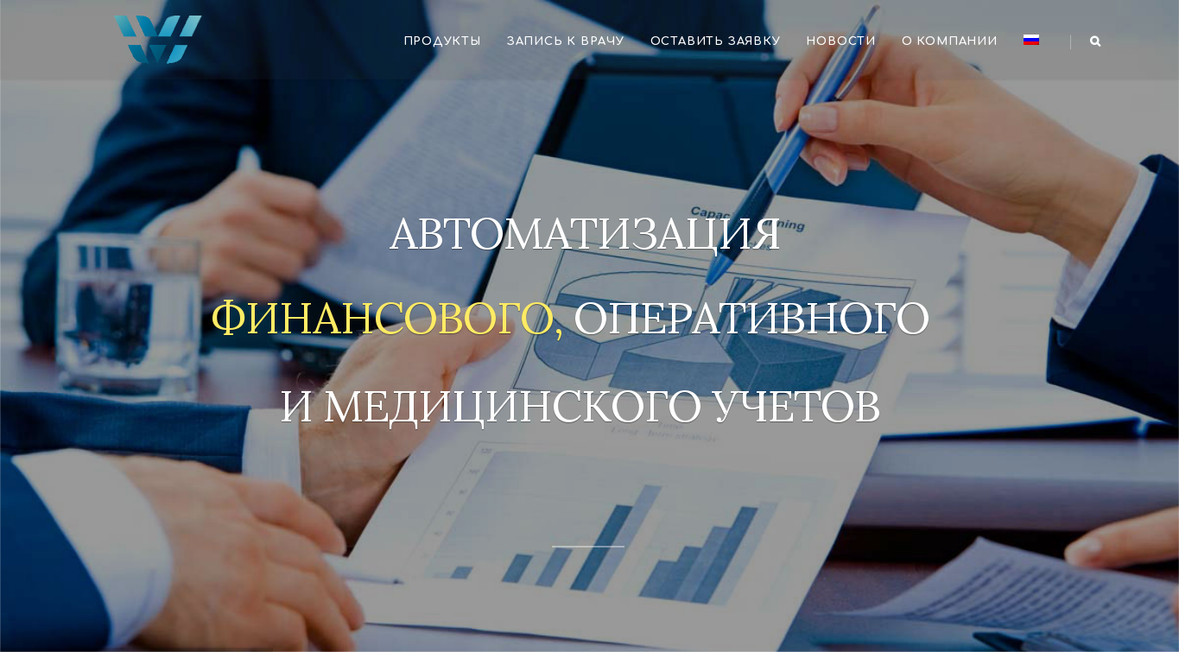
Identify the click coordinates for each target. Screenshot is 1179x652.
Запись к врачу (565, 41)
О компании (950, 41)
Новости (840, 41)
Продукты (442, 41)
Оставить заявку (715, 41)
